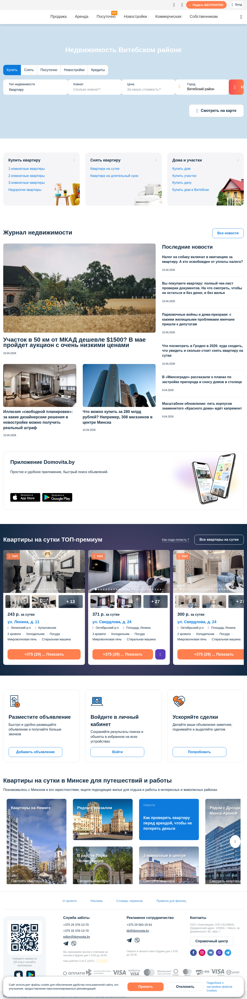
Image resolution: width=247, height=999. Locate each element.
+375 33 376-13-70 (76, 930)
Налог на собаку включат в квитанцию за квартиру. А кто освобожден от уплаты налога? (202, 259)
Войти (117, 752)
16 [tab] (134, 589)
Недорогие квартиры (24, 190)
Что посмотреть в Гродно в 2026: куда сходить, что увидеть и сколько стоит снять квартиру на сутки (202, 350)
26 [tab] (160, 589)
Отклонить (185, 986)
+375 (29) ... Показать (44, 654)
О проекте (70, 901)
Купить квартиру (24, 160)
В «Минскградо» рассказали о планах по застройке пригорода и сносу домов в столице (202, 379)
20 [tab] (145, 589)
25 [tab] (158, 589)
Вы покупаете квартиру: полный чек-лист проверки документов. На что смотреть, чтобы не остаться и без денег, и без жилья (202, 288)
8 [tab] (47, 589)
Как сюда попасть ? (175, 539)
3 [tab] (34, 589)
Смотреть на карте (216, 110)
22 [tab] (150, 589)
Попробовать (199, 752)
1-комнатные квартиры (26, 169)
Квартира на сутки (104, 169)
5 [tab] (39, 589)
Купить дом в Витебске (190, 190)
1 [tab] (29, 589)
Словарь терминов (129, 901)
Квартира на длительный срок (114, 176)
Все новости (228, 233)
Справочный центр (211, 941)
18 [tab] (140, 589)
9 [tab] (50, 589)
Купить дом (181, 169)
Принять (145, 986)
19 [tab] (142, 589)
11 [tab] (55, 589)
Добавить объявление (35, 752)
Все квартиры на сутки (219, 539)
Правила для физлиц (171, 901)
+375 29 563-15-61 (139, 924)
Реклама (97, 901)
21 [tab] (147, 589)
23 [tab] (152, 589)
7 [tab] (44, 589)
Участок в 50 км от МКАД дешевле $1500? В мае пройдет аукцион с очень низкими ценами (74, 342)
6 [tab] (42, 589)
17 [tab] (137, 589)
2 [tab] (31, 589)
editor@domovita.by (76, 936)
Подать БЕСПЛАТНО (208, 5)
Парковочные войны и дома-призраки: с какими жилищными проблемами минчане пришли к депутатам (198, 319)
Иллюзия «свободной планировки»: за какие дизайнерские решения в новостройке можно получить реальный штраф (38, 420)
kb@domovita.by (138, 930)
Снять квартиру (105, 160)
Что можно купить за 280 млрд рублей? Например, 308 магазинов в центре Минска (118, 417)
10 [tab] (52, 589)
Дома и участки (187, 160)
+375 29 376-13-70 (76, 924)
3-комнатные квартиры (26, 182)
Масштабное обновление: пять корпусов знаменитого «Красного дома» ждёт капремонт (202, 406)
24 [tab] (155, 589)
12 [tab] (57, 589)
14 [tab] (129, 589)
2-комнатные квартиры (26, 176)
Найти (236, 87)
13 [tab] (59, 589)
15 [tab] (132, 589)
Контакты (198, 918)
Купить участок (184, 176)
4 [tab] (37, 589)
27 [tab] (162, 589)
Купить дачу (182, 182)
